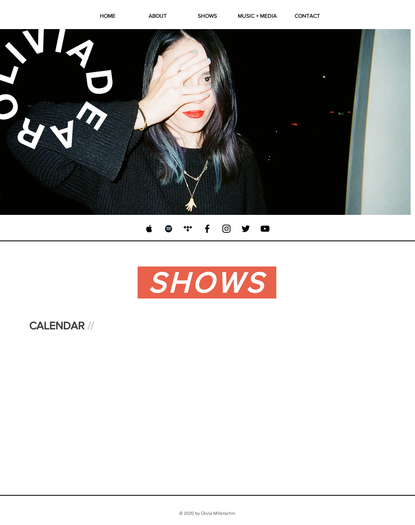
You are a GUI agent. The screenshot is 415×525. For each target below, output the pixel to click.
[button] (257, 15)
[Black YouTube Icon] (265, 228)
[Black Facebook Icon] (207, 228)
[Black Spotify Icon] (168, 228)
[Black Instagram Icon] (226, 228)
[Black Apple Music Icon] (149, 228)
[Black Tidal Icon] (187, 228)
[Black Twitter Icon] (245, 228)
